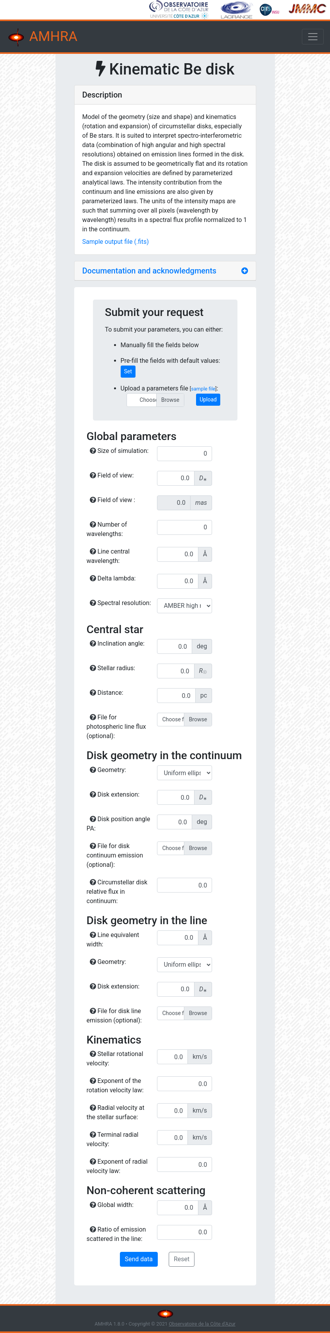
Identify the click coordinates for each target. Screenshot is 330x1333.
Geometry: (108, 770)
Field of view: (112, 475)
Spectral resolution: (120, 603)
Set (128, 371)
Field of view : (113, 500)
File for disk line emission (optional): (114, 1015)
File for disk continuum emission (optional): (115, 855)
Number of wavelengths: (107, 529)
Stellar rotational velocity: (115, 1058)
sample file (203, 389)
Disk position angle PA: (118, 823)
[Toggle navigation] (313, 36)
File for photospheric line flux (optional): (116, 727)
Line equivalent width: (113, 939)
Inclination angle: (117, 643)
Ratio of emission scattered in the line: (116, 1234)
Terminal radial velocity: (113, 1139)
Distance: (106, 692)
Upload (208, 399)
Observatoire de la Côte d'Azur (202, 1324)
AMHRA (41, 37)
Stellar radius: (113, 668)
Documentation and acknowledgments (149, 270)
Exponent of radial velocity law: (117, 1166)
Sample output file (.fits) (115, 241)
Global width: (112, 1205)
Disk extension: (115, 794)
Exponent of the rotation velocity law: (115, 1085)
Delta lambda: (113, 578)
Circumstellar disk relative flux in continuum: (117, 892)
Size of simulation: (119, 450)
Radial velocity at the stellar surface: (115, 1112)
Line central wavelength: (108, 556)
